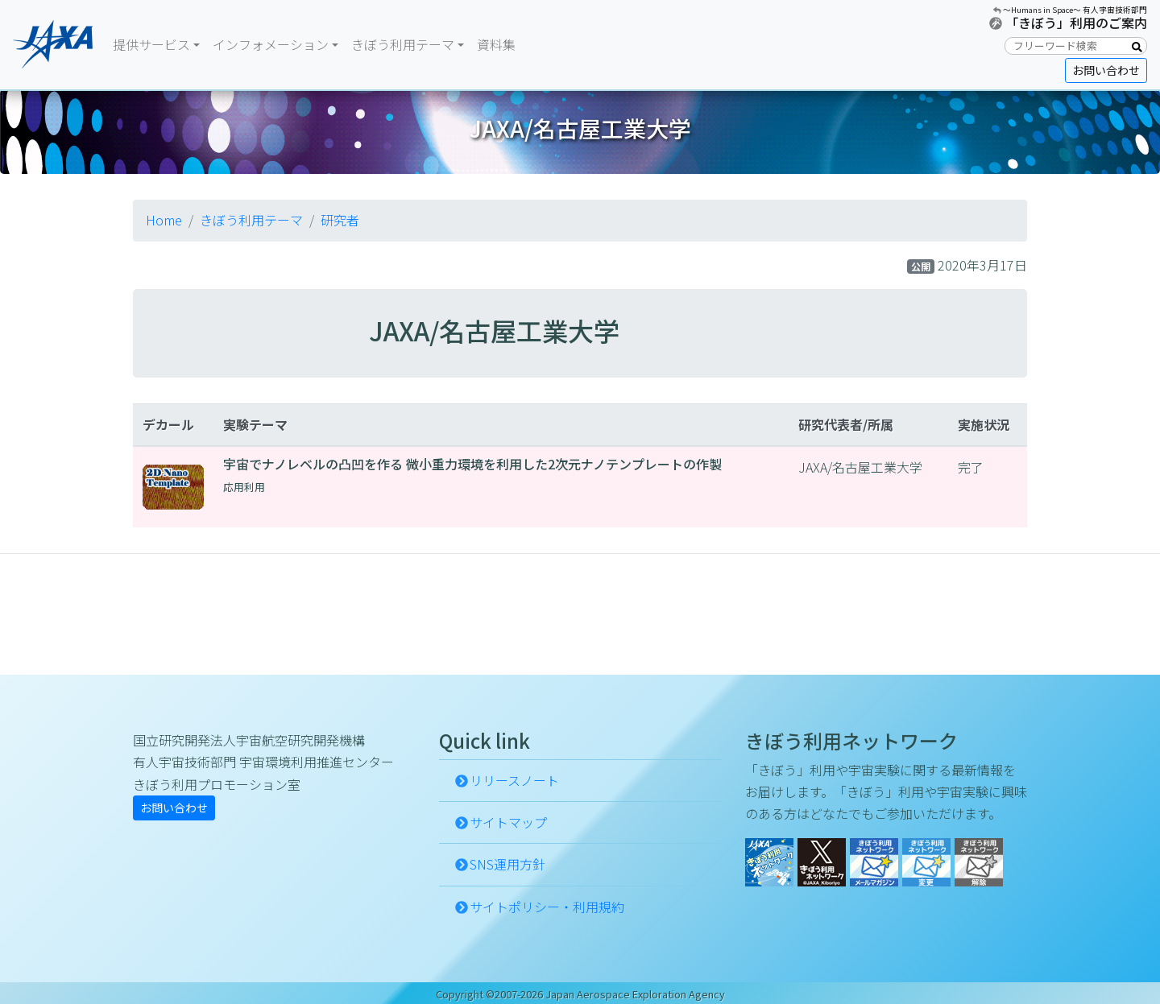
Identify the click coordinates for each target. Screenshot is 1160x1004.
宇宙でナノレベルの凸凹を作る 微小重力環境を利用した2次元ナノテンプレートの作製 (472, 463)
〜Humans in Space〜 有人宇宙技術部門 (1075, 9)
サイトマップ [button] (508, 822)
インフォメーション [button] (271, 44)
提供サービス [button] (151, 44)
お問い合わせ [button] (1106, 70)
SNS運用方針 (507, 864)
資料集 (496, 44)
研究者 (340, 219)
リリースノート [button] (514, 780)
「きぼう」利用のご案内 (1076, 22)
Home (164, 219)
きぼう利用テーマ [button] (402, 44)
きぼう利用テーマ (251, 219)
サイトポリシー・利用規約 (547, 906)
